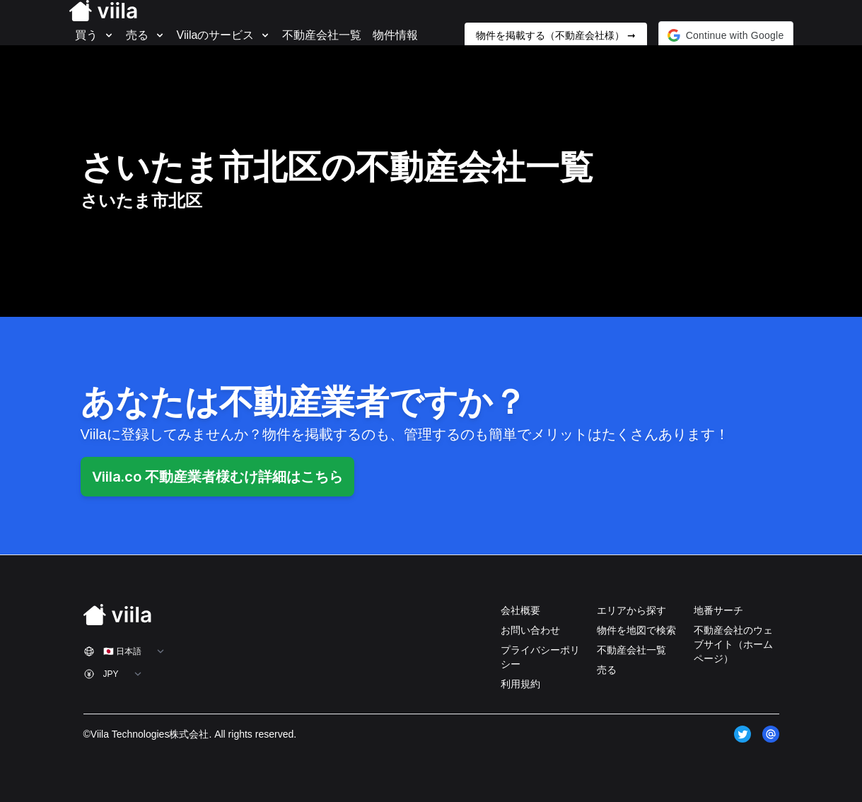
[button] (725, 35)
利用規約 (520, 684)
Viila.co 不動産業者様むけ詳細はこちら (217, 476)
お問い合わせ (530, 630)
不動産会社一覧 (631, 650)
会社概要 (520, 610)
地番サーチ (718, 610)
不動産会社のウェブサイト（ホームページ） (733, 644)
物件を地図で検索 (636, 630)
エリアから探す (631, 610)
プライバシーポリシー (540, 657)
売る (607, 669)
